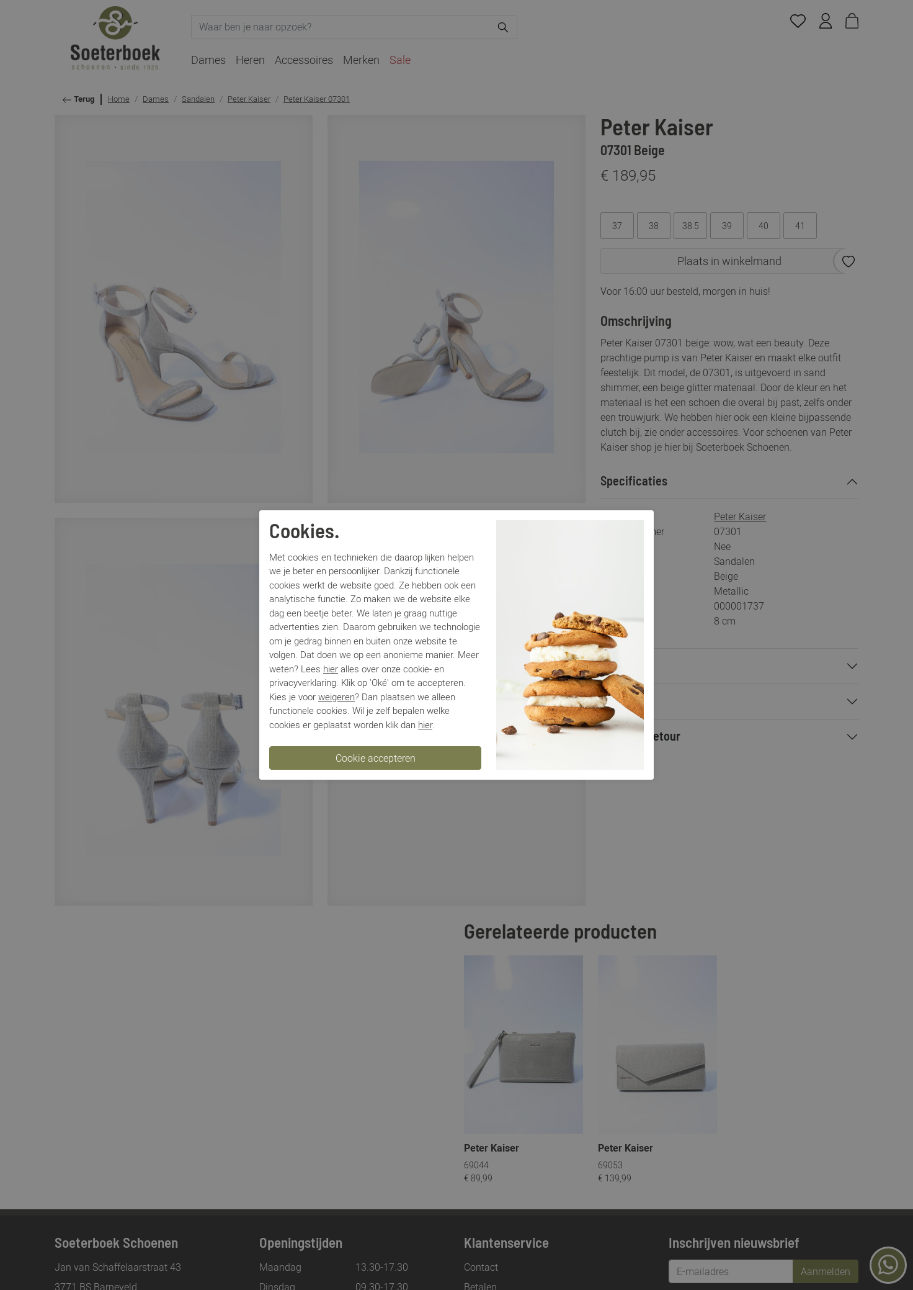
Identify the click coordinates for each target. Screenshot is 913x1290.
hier (330, 668)
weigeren (336, 696)
